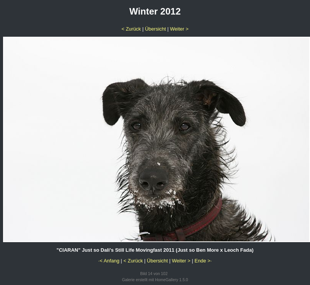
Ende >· (203, 261)
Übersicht (155, 29)
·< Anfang (108, 261)
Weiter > (179, 29)
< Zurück (131, 29)
